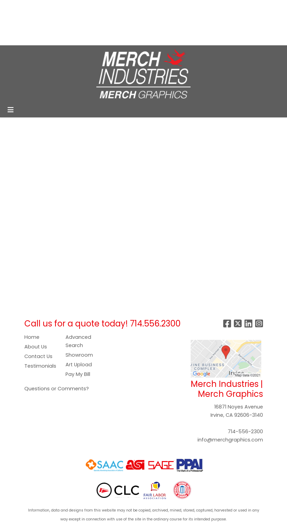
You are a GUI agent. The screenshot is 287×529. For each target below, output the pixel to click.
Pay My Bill (77, 374)
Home (31, 337)
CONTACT (20, 38)
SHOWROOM (96, 22)
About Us (35, 346)
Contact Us (38, 356)
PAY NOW (34, 22)
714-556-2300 (245, 431)
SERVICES (63, 7)
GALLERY (63, 22)
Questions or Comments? (56, 388)
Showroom (79, 355)
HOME (15, 7)
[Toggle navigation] (10, 110)
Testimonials (40, 366)
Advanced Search (78, 341)
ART (12, 22)
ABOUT (36, 7)
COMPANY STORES (105, 7)
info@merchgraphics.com (230, 439)
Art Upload (78, 364)
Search (174, 7)
